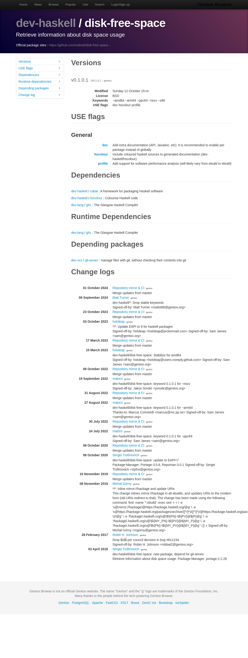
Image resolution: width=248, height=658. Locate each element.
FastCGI (112, 602)
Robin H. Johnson (125, 534)
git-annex (91, 260)
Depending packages (40, 88)
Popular (71, 4)
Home (24, 4)
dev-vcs (76, 260)
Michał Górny (122, 483)
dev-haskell (46, 23)
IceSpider (182, 602)
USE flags (40, 68)
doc (105, 145)
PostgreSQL (80, 602)
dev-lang (77, 205)
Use (85, 4)
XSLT (124, 602)
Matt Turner (121, 297)
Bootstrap (166, 602)
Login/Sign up (120, 4)
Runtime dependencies (40, 81)
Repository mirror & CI (128, 288)
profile (103, 163)
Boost (135, 602)
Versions (40, 61)
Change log (40, 95)
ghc (88, 205)
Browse (54, 4)
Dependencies (40, 74)
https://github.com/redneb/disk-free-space (78, 45)
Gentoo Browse (215, 4)
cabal (94, 191)
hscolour (101, 154)
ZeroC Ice (149, 602)
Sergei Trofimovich (126, 455)
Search (99, 4)
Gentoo (64, 602)
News (38, 4)
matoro (118, 378)
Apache (97, 602)
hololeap (119, 321)
